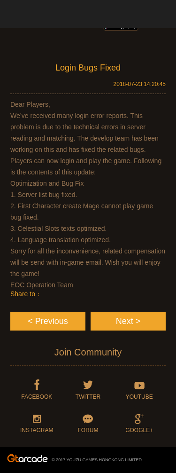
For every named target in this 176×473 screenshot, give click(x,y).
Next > (128, 321)
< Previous (48, 321)
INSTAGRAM (36, 430)
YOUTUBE (139, 397)
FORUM (87, 430)
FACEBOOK (36, 397)
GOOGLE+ (139, 430)
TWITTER (88, 397)
